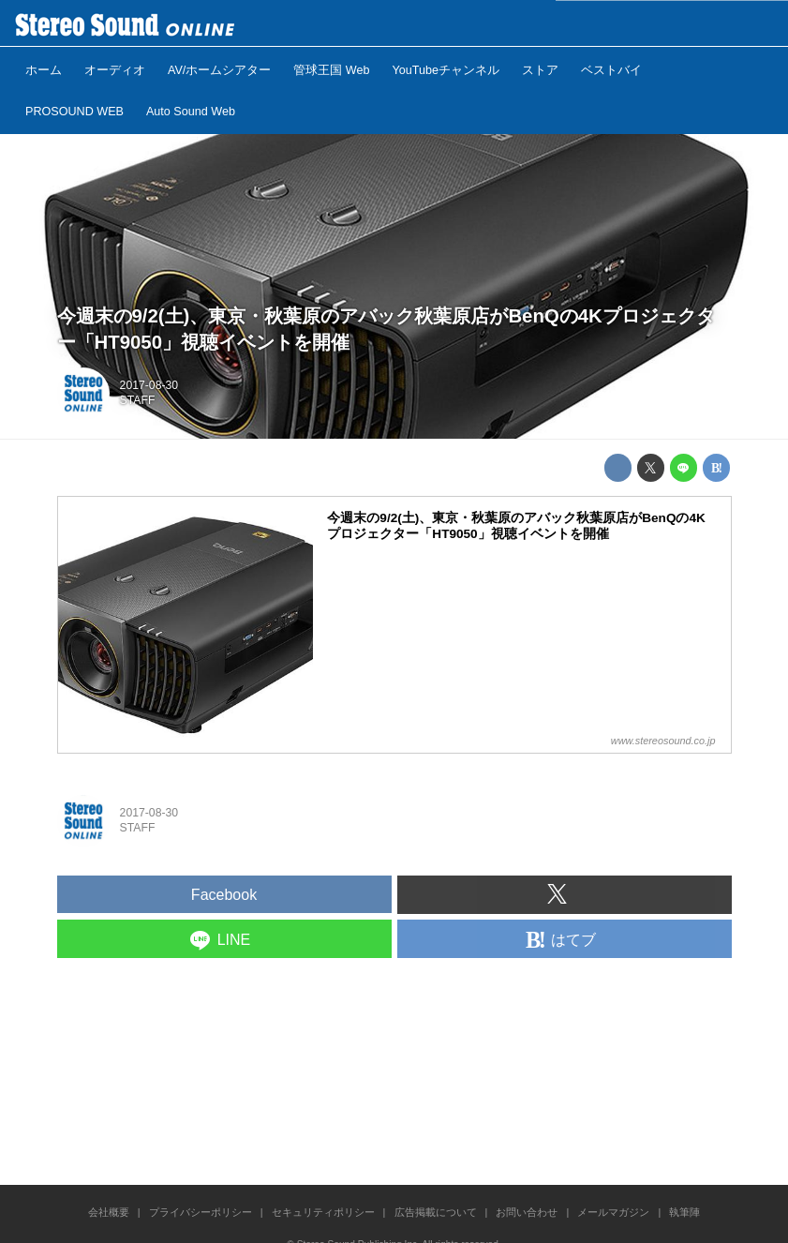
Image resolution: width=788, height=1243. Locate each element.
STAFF (138, 400)
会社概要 (108, 1212)
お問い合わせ (527, 1212)
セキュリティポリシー (323, 1212)
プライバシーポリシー (200, 1212)
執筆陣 (684, 1212)
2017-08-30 (149, 385)
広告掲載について (435, 1212)
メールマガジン (613, 1212)
